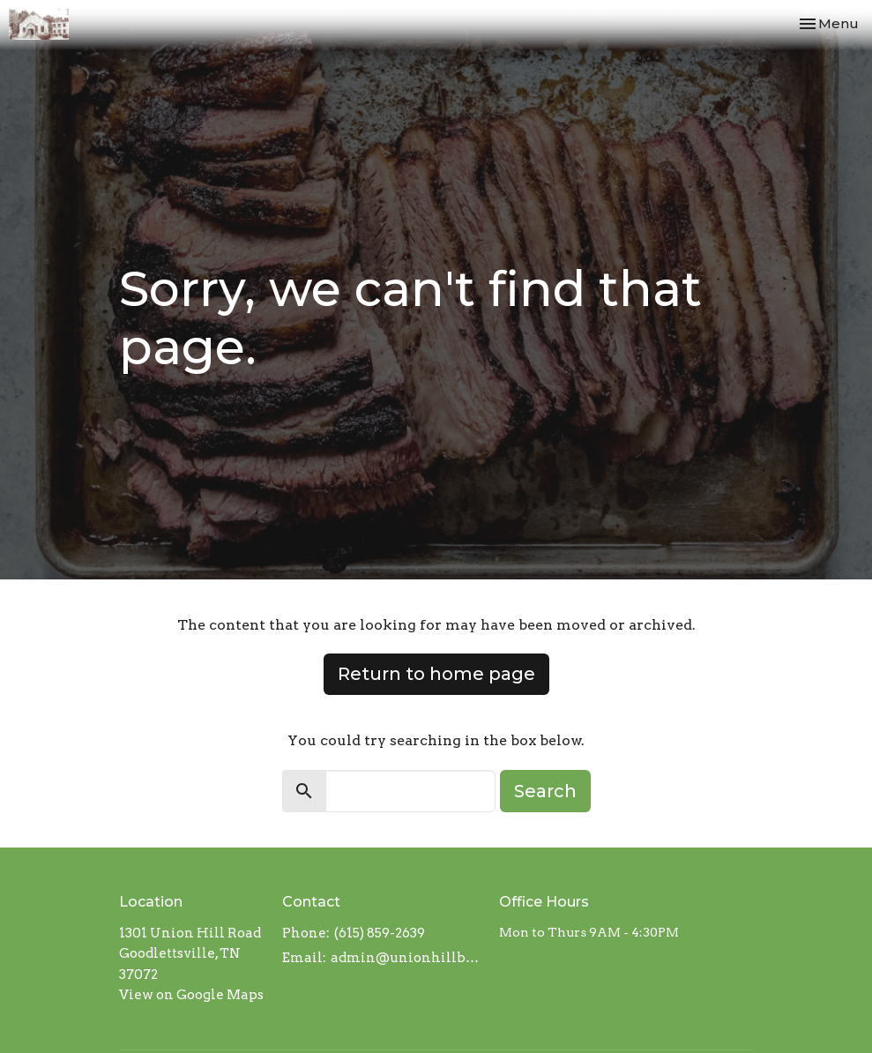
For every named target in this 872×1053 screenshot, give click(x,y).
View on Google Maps (191, 995)
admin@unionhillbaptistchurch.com (406, 958)
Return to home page (436, 673)
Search (545, 791)
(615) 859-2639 (379, 933)
